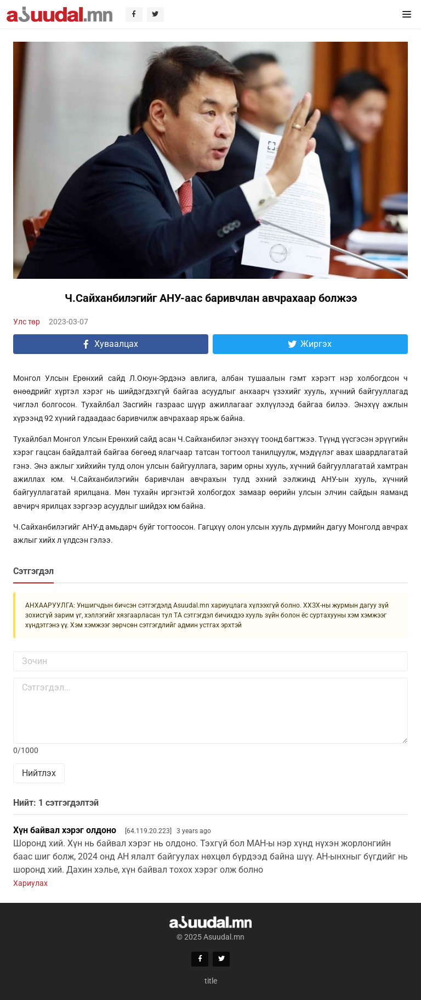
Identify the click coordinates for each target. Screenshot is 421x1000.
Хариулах (30, 883)
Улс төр (26, 321)
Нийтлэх (39, 773)
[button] (406, 14)
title (210, 980)
